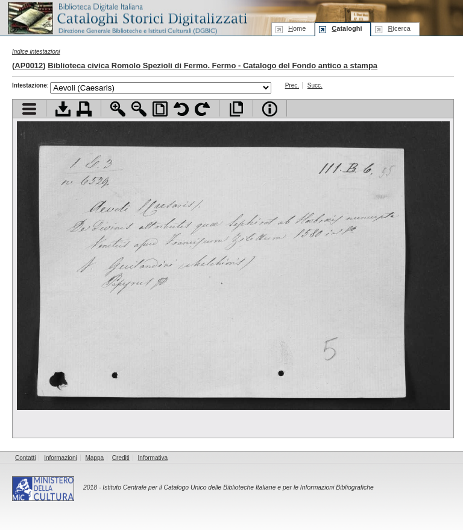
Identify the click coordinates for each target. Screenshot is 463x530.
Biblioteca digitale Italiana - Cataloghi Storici (126, 17)
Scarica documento (63, 109)
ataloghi (347, 28)
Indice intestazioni (36, 51)
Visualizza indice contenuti (29, 109)
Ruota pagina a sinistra (181, 109)
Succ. (315, 85)
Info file (269, 109)
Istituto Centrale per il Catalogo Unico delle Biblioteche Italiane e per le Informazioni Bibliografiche (237, 487)
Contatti (25, 458)
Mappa (95, 458)
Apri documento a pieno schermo (236, 109)
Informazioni (60, 458)
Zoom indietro (138, 109)
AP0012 (28, 65)
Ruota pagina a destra (202, 109)
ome (297, 28)
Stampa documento (84, 109)
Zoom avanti (117, 109)
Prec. (292, 85)
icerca (399, 28)
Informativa (153, 458)
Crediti (121, 458)
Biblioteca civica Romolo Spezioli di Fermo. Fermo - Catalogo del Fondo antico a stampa (212, 65)
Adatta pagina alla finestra (160, 109)
